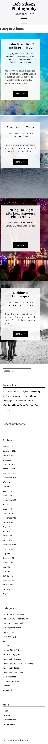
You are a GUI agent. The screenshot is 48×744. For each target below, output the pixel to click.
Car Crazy (6, 409)
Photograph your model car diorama (18, 400)
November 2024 (9, 473)
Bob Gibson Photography (24, 6)
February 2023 (8, 513)
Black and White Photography (15, 619)
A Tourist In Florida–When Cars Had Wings (21, 405)
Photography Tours (11, 668)
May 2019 (6, 553)
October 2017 (8, 585)
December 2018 (9, 558)
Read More (20, 93)
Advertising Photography (13, 614)
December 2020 (9, 544)
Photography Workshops (13, 672)
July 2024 (6, 482)
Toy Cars (6, 685)
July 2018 (6, 567)
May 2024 (6, 486)
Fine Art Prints (9, 632)
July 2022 (6, 527)
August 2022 (8, 522)
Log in (5, 711)
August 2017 (8, 589)
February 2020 (9, 549)
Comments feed (9, 720)
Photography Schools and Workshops (18, 663)
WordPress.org (9, 724)
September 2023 (9, 500)
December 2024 (9, 469)
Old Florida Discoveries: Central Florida (19, 396)
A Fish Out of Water (20, 127)
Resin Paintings (19, 59)
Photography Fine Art (12, 659)
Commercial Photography (13, 623)
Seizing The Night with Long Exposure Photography (20, 213)
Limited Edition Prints (12, 650)
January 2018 (8, 576)
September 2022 (9, 518)
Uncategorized (25, 62)
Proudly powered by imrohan (15, 740)
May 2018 (6, 571)
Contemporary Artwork (25, 56)
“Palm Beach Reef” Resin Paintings (20, 45)
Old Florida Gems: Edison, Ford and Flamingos (22, 391)
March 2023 (7, 509)
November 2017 (9, 580)
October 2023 (8, 495)
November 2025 (9, 451)
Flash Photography (11, 636)
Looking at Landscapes (20, 294)
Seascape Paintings (11, 681)
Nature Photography (11, 654)
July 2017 (6, 593)
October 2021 (8, 535)
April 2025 (7, 460)
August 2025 (8, 455)
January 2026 (8, 446)
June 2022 (7, 531)
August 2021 (8, 540)
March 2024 (7, 491)
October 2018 (8, 562)
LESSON (6, 645)
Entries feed (8, 715)
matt (23, 53)
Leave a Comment (23, 134)
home (8, 59)
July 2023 (6, 504)
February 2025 (9, 464)
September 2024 (9, 477)
